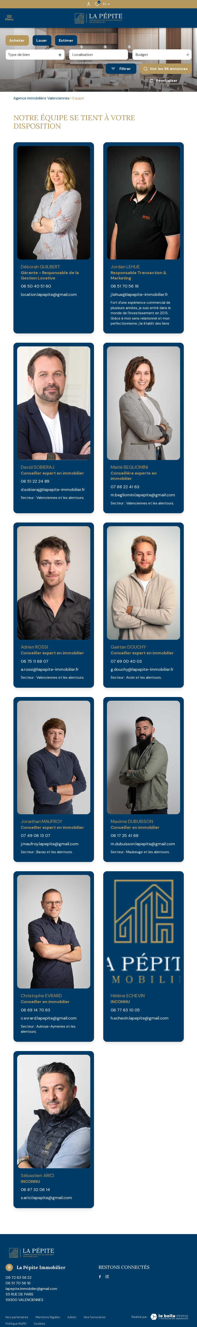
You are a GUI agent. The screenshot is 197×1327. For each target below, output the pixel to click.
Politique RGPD (16, 1320)
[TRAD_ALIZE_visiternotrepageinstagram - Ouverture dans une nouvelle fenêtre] (107, 1277)
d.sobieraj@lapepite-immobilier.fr (53, 489)
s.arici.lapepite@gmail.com (46, 1197)
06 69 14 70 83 (35, 1010)
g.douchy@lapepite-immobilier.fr (142, 669)
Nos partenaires (17, 1316)
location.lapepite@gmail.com (49, 294)
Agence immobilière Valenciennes (41, 98)
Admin (71, 1316)
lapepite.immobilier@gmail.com (31, 1288)
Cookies (39, 1320)
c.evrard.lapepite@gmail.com (49, 1018)
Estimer (66, 40)
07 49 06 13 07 (35, 835)
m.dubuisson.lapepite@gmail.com (143, 844)
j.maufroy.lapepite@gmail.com (49, 844)
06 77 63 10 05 (125, 1010)
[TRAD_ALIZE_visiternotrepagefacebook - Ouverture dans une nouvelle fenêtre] (100, 1276)
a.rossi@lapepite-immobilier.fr (50, 669)
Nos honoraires (95, 1316)
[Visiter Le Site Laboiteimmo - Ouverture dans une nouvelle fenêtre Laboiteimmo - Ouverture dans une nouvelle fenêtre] (169, 1317)
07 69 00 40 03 (126, 661)
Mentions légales (48, 1316)
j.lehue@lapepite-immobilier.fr (139, 294)
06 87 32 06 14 (35, 1189)
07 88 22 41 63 (125, 487)
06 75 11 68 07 (34, 661)
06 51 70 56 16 (125, 286)
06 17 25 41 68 (124, 835)
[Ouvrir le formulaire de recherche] (121, 68)
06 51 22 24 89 (35, 481)
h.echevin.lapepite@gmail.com (140, 1018)
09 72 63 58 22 (18, 1277)
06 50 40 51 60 (36, 286)
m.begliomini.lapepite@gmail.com (143, 495)
